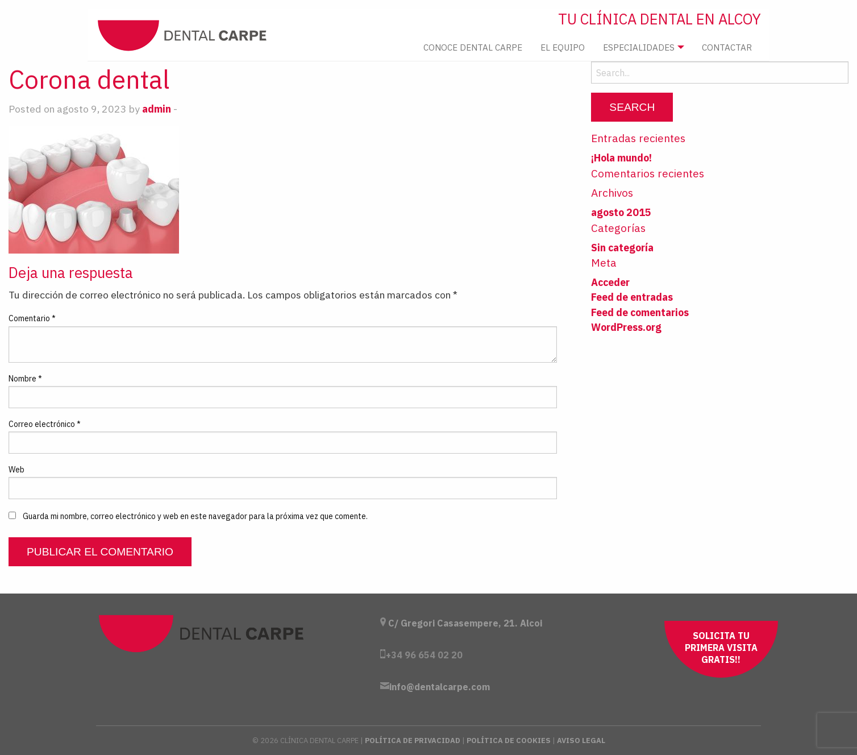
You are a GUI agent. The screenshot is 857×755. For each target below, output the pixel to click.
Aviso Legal (581, 740)
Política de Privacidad (412, 740)
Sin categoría (622, 247)
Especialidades (639, 47)
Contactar (727, 47)
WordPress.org (626, 327)
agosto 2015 (621, 212)
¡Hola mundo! (621, 157)
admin (156, 108)
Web (16, 469)
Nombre (25, 379)
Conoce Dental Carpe (472, 47)
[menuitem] (472, 47)
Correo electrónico (45, 424)
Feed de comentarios (640, 312)
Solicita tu (721, 647)
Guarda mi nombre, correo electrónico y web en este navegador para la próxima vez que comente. (195, 516)
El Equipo (562, 47)
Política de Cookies (509, 740)
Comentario (32, 318)
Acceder (610, 282)
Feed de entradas (632, 297)
